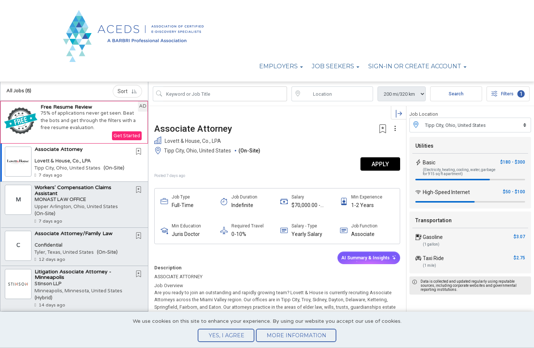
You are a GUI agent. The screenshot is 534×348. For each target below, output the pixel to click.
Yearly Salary (306, 234)
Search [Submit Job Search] (456, 93)
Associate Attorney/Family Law (73, 233)
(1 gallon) (431, 244)
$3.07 (519, 236)
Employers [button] (278, 66)
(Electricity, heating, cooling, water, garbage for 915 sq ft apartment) (459, 172)
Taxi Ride (433, 258)
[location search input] (337, 93)
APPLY (380, 164)
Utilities (424, 146)
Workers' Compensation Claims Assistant (72, 190)
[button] (74, 122)
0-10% (238, 234)
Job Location (423, 114)
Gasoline (433, 237)
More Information (296, 335)
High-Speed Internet (446, 192)
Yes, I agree (226, 335)
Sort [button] (127, 91)
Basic (429, 162)
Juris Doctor (186, 234)
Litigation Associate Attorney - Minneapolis (72, 274)
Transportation (433, 220)
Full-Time (183, 205)
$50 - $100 (514, 191)
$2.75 (519, 257)
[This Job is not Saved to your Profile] (140, 152)
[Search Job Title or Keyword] (225, 93)
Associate (363, 234)
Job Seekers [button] (333, 66)
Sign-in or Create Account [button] (414, 66)
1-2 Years (362, 205)
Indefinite (242, 205)
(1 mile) (429, 265)
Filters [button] (508, 93)
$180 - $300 (512, 162)
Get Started (126, 136)
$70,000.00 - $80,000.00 (305, 205)
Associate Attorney (58, 149)
